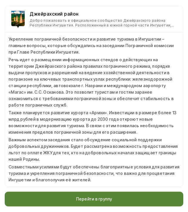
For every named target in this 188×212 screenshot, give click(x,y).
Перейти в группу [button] (94, 198)
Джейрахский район (54, 14)
